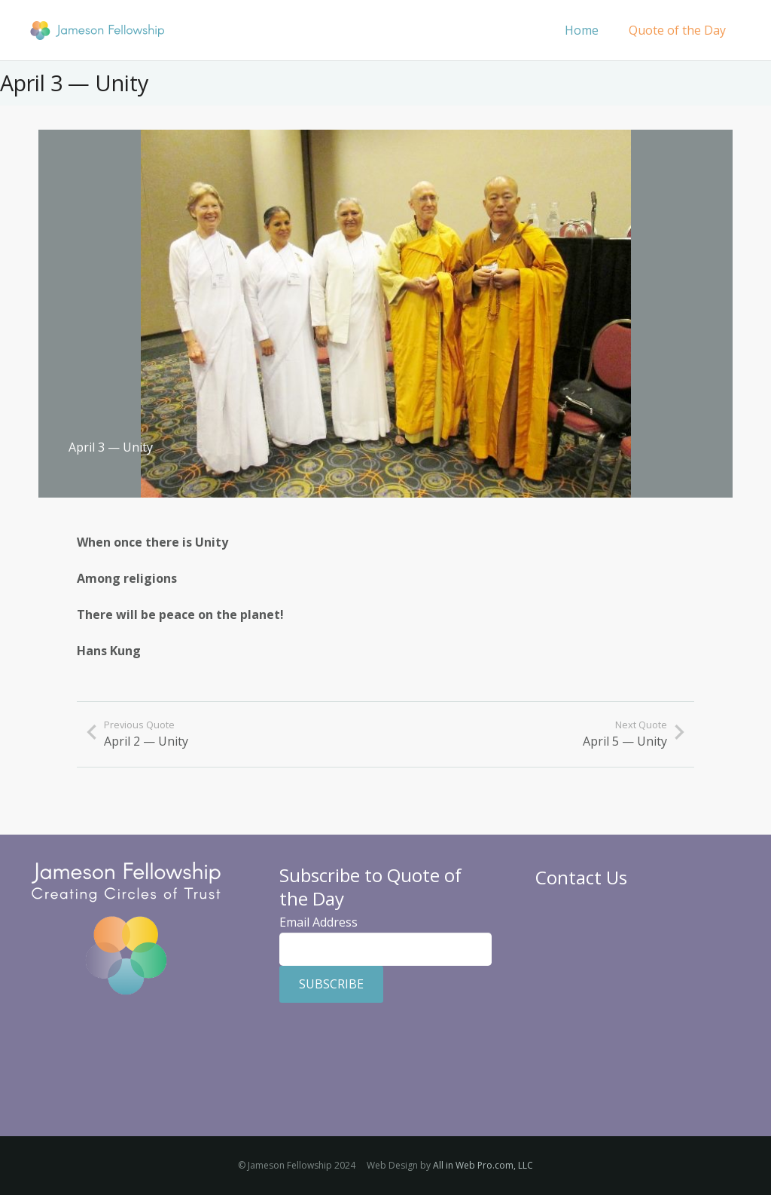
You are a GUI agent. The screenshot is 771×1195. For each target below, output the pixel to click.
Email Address (318, 922)
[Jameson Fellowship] (97, 30)
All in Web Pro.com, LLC (483, 1165)
